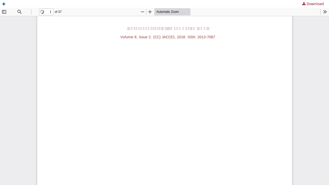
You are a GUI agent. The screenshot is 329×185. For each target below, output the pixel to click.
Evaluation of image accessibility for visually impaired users (61, 3)
